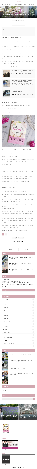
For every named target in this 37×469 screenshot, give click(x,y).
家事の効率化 (19, 316)
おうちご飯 (19, 318)
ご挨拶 (18, 346)
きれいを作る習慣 (19, 332)
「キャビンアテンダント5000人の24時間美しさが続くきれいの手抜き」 (14, 149)
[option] (9, 412)
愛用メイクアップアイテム (19, 337)
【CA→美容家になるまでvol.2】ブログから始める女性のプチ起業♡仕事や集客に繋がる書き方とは (22, 81)
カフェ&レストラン (19, 321)
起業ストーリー (19, 302)
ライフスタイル (18, 305)
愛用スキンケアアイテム (19, 335)
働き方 (19, 310)
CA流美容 (18, 329)
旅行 (18, 324)
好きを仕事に (18, 299)
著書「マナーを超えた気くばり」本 (19, 343)
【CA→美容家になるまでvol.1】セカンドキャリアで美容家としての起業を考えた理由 (22, 71)
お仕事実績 (18, 340)
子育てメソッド (19, 313)
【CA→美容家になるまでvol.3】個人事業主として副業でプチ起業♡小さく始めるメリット (22, 91)
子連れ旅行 (19, 326)
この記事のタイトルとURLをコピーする (18, 24)
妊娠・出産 (19, 307)
